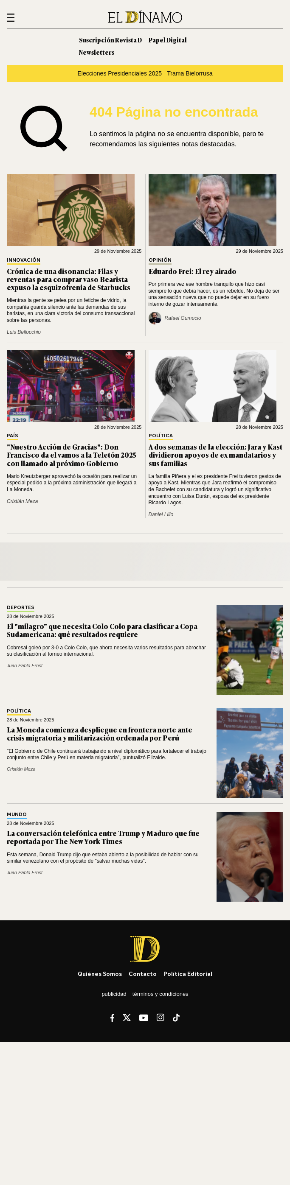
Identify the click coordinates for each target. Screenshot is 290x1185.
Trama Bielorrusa (189, 73)
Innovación (23, 260)
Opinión (160, 260)
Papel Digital (168, 39)
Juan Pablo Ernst (24, 665)
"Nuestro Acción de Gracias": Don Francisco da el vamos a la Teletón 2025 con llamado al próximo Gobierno (71, 455)
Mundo (17, 814)
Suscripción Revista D (110, 39)
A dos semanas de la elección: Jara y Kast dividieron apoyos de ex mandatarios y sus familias (215, 455)
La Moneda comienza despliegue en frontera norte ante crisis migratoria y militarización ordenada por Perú (99, 733)
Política (161, 436)
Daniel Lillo (161, 514)
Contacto (143, 973)
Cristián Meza (22, 501)
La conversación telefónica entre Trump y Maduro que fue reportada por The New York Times (103, 837)
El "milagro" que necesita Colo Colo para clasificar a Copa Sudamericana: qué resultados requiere (102, 630)
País (12, 436)
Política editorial (187, 973)
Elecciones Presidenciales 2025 (119, 73)
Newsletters (96, 52)
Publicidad (113, 994)
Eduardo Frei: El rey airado (193, 271)
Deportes (20, 607)
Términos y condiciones (160, 994)
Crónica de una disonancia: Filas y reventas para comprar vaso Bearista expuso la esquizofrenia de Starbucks (68, 279)
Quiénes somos (100, 973)
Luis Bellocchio (24, 332)
